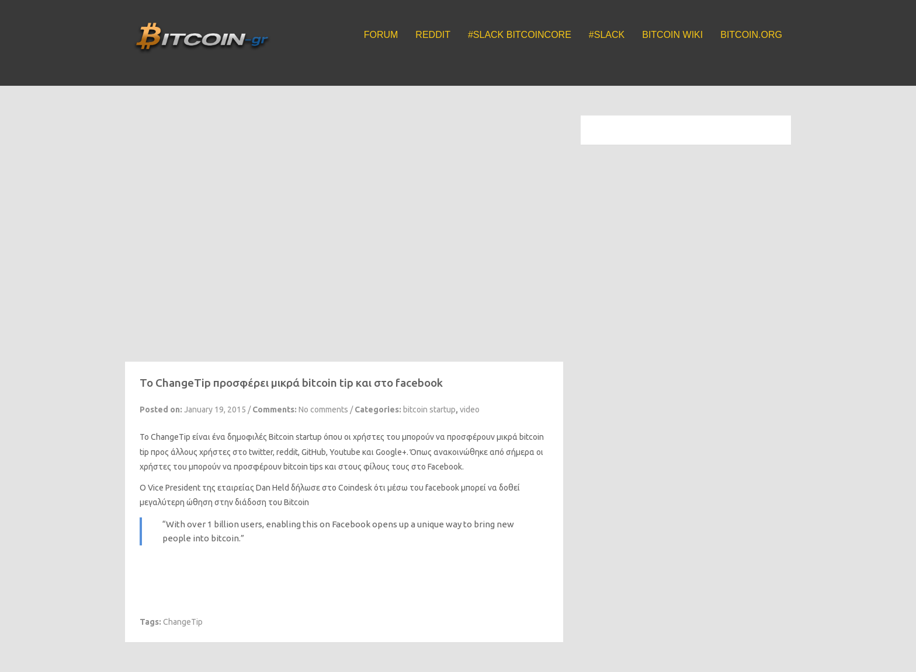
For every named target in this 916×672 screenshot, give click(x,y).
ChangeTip (170, 437)
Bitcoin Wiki (672, 35)
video (470, 409)
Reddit (432, 35)
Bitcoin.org (751, 35)
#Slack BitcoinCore (519, 35)
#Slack (606, 35)
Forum (381, 35)
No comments (323, 409)
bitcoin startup (429, 409)
